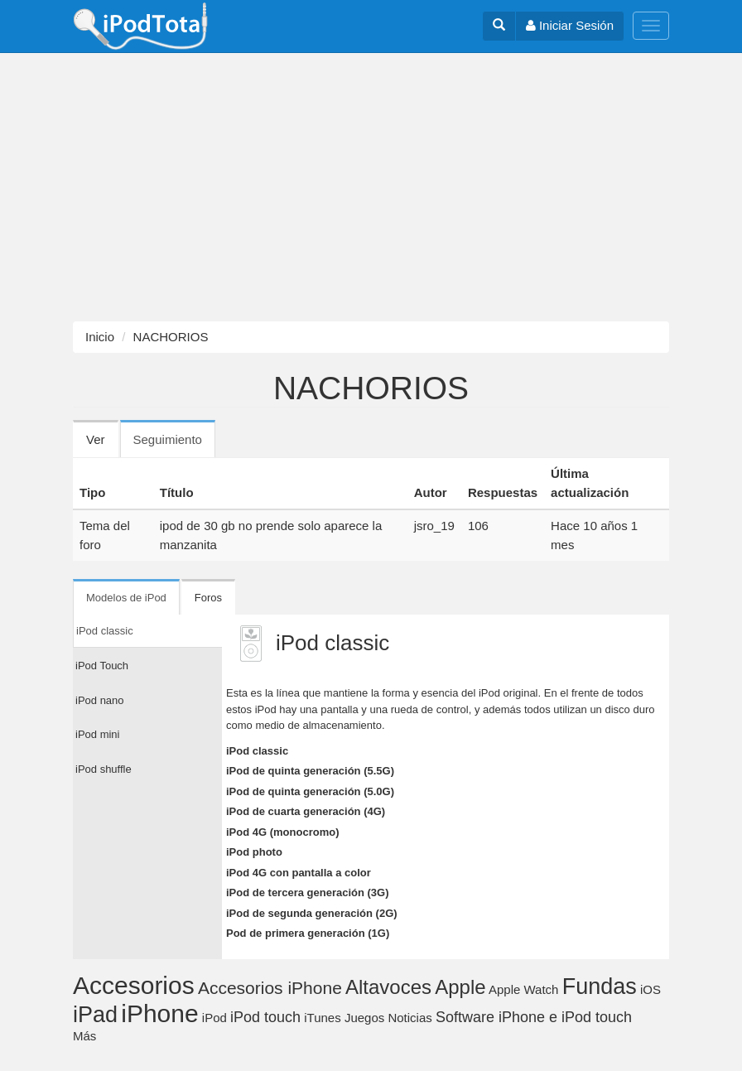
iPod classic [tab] (104, 631)
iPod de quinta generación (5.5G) (310, 771)
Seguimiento (174, 445)
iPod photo (254, 852)
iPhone (159, 1013)
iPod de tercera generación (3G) (307, 892)
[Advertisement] (371, 187)
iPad (95, 1014)
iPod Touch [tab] (101, 665)
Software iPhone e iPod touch (534, 1017)
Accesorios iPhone (270, 987)
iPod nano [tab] (99, 700)
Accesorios (134, 985)
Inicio (99, 337)
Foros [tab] (208, 597)
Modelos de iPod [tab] (126, 597)
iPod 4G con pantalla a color (298, 872)
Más (84, 1036)
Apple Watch (524, 989)
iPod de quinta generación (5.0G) (310, 791)
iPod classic (257, 751)
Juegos (364, 1018)
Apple (460, 987)
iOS (650, 989)
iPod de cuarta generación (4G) (305, 811)
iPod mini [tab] (97, 734)
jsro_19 (434, 526)
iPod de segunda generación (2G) (312, 913)
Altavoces (388, 987)
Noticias (409, 1018)
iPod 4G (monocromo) (283, 832)
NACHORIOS (171, 337)
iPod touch (265, 1017)
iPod (214, 1018)
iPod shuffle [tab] (103, 769)
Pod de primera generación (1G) (307, 933)
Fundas (599, 986)
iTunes (322, 1018)
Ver (95, 439)
